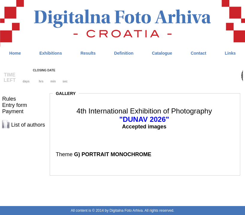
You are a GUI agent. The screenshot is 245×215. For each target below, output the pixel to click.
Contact (198, 53)
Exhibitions (50, 53)
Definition (124, 53)
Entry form (14, 105)
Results (88, 53)
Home (15, 53)
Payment (12, 111)
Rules (9, 99)
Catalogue (162, 53)
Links (230, 53)
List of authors (28, 125)
